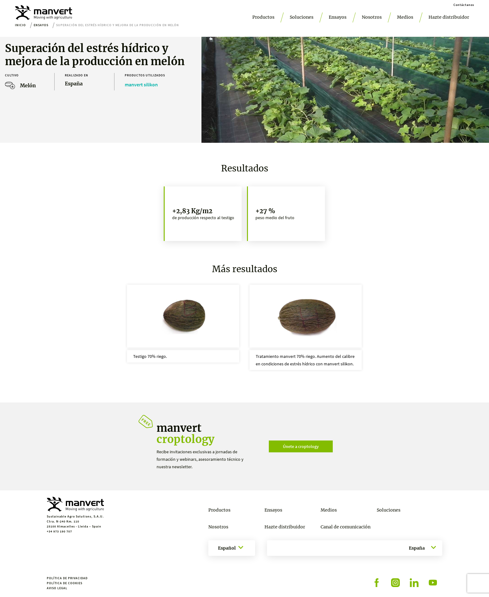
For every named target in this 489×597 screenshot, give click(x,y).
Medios (405, 17)
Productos (263, 17)
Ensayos (337, 17)
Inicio (20, 25)
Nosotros (372, 17)
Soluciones (301, 17)
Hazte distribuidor (448, 17)
